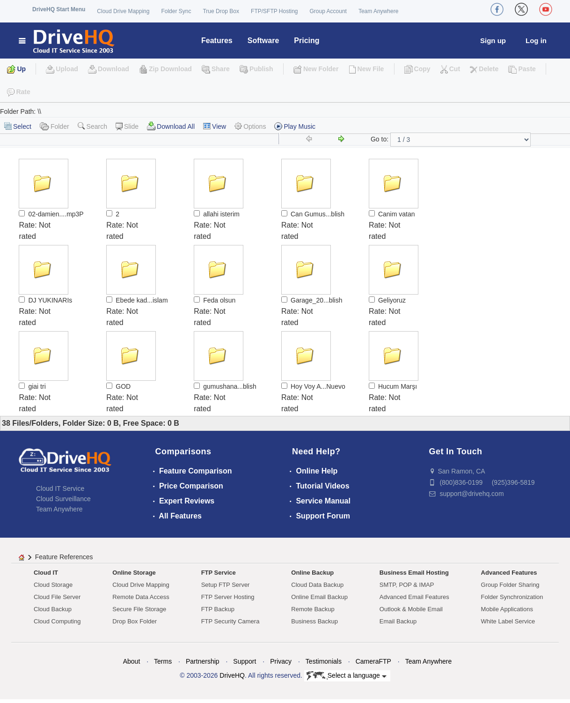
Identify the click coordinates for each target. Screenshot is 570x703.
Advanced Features (509, 572)
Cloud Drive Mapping (123, 11)
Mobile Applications (507, 609)
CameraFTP (373, 661)
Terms (163, 661)
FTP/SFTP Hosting (274, 11)
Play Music (294, 126)
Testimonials (324, 661)
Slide (127, 126)
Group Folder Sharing (510, 584)
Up (21, 69)
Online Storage (133, 572)
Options (250, 126)
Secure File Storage (139, 609)
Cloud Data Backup (317, 584)
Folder (54, 126)
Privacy (281, 661)
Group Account (328, 11)
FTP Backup (217, 609)
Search (92, 126)
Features (217, 40)
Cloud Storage (53, 584)
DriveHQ (232, 675)
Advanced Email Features (414, 596)
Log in (536, 40)
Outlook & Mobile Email (411, 609)
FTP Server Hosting (228, 596)
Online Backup (312, 572)
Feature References (64, 557)
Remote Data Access (140, 596)
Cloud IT (46, 572)
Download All (171, 126)
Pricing (306, 40)
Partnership (202, 661)
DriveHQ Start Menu (58, 9)
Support (244, 661)
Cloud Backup (53, 609)
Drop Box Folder (134, 621)
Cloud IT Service (60, 488)
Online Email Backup (319, 596)
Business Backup (314, 621)
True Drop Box (221, 11)
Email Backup (398, 621)
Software (263, 40)
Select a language (347, 676)
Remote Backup (313, 609)
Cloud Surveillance (63, 499)
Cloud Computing (57, 621)
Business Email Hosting (414, 572)
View (214, 126)
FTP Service (218, 572)
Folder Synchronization (512, 596)
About (131, 661)
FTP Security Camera (230, 621)
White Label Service (508, 621)
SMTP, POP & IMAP (407, 584)
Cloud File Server (57, 596)
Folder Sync (176, 11)
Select (17, 126)
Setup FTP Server (225, 584)
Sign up (493, 40)
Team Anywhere (378, 11)
